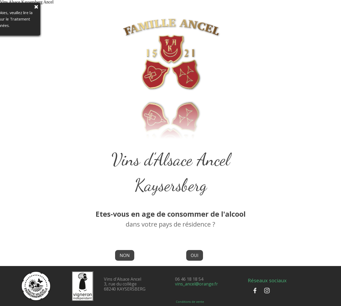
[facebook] (255, 290)
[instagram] (267, 290)
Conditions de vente (190, 302)
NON (125, 255)
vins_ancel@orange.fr (196, 284)
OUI (194, 255)
